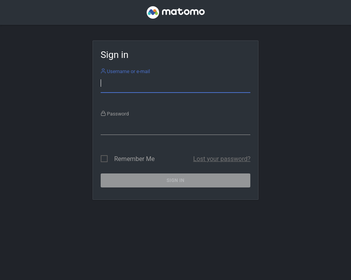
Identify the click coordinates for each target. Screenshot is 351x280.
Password (115, 114)
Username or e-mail (125, 71)
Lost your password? (221, 159)
